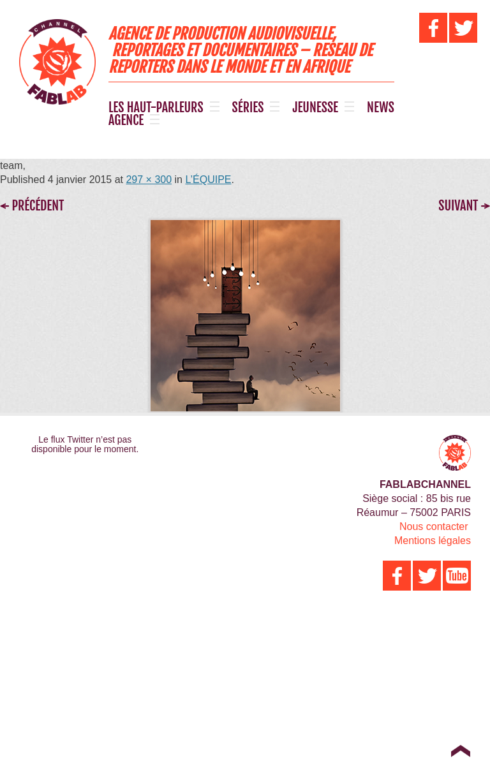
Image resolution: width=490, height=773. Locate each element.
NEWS (380, 107)
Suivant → (464, 206)
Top (460, 750)
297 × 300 (149, 179)
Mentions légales (432, 540)
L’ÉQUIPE (208, 179)
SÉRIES (248, 107)
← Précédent (32, 206)
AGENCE (126, 120)
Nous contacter (433, 526)
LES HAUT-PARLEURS (156, 107)
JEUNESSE (315, 107)
